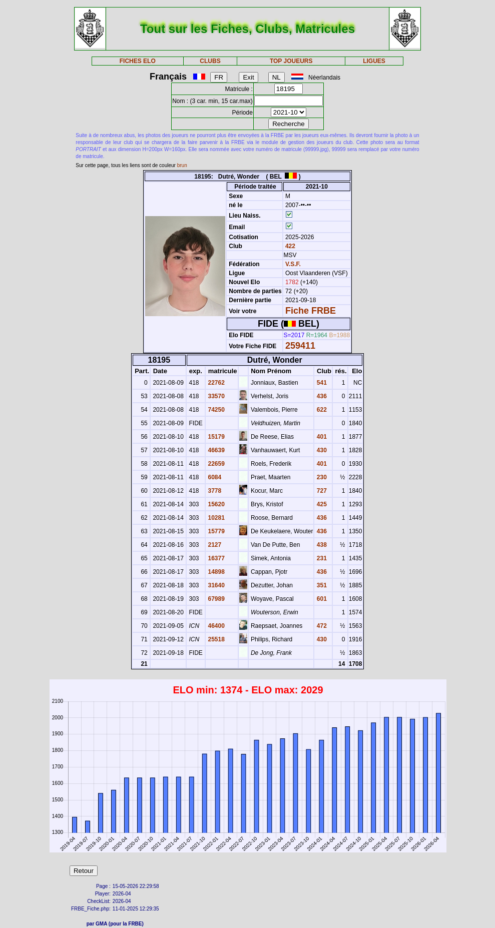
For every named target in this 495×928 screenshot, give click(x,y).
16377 (215, 558)
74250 (215, 409)
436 (320, 396)
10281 (215, 517)
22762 (215, 382)
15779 (215, 531)
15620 (215, 504)
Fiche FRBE (310, 311)
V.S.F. (293, 264)
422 (289, 246)
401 (320, 436)
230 (320, 477)
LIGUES (374, 61)
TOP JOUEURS (291, 61)
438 (320, 544)
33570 (215, 396)
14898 (215, 571)
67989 (215, 598)
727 (320, 490)
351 (320, 585)
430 (320, 450)
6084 (213, 477)
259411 (300, 346)
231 (320, 558)
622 (320, 409)
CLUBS (210, 61)
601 (320, 598)
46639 (215, 450)
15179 (215, 436)
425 (320, 504)
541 (320, 382)
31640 (215, 585)
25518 (215, 639)
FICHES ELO (138, 61)
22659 (215, 463)
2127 (213, 544)
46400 (215, 625)
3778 (213, 490)
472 (320, 625)
